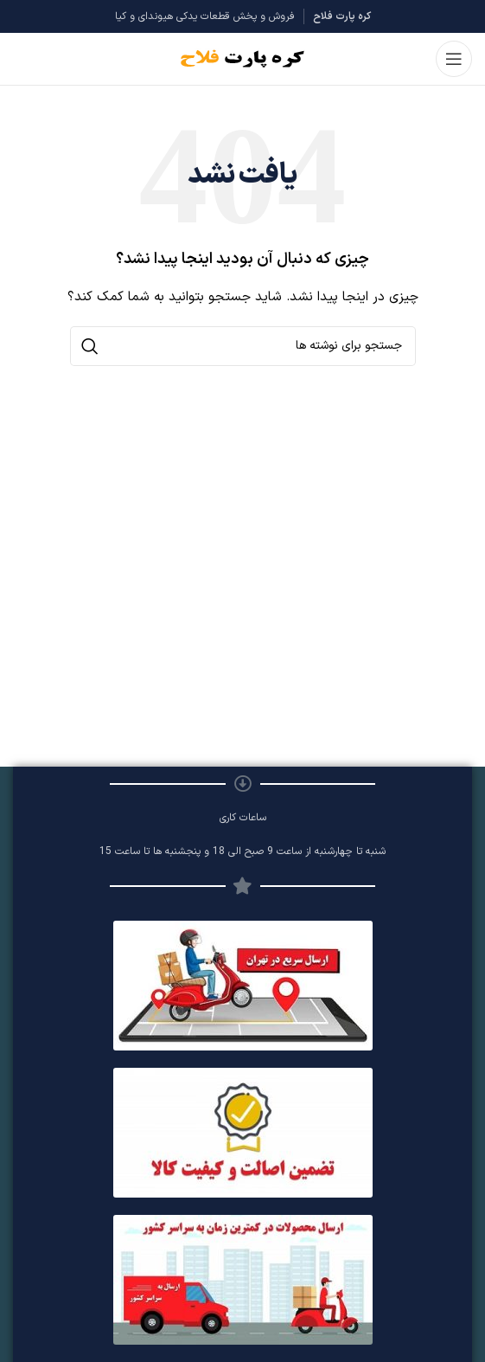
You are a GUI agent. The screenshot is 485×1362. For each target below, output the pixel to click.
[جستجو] (243, 346)
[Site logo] (242, 58)
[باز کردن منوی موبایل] (454, 59)
